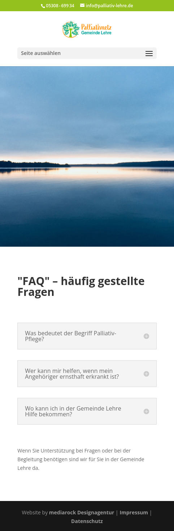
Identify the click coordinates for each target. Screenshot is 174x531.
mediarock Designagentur (81, 512)
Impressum (133, 512)
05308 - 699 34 (60, 6)
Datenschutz (87, 521)
